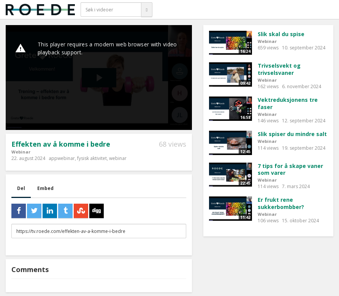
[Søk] (146, 9)
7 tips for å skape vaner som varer (290, 169)
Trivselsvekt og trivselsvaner (279, 69)
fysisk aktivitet (92, 158)
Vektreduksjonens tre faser (288, 103)
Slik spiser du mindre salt (292, 134)
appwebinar (62, 158)
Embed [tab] (45, 188)
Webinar (20, 152)
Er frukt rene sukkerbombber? (281, 203)
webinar (118, 158)
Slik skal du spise (281, 34)
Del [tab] (21, 188)
